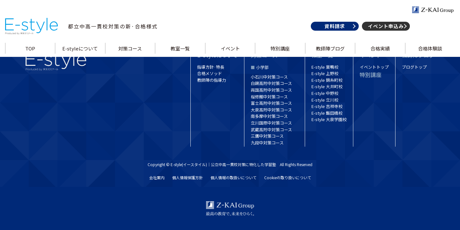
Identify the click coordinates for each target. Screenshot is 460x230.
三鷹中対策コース (267, 136)
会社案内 (157, 177)
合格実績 (378, 55)
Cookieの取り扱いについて (287, 177)
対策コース (131, 55)
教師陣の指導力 (211, 80)
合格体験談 (429, 55)
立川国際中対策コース (271, 123)
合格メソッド (209, 73)
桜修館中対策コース (269, 97)
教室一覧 (180, 55)
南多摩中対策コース (269, 116)
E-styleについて (81, 55)
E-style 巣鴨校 (324, 67)
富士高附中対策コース (271, 103)
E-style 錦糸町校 (326, 80)
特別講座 (279, 55)
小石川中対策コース (269, 77)
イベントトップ (374, 67)
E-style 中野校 (324, 93)
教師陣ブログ (329, 55)
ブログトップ (414, 67)
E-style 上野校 (324, 73)
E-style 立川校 (324, 100)
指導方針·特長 (210, 67)
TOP (32, 55)
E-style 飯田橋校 (326, 113)
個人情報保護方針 (187, 177)
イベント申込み (384, 33)
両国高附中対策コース (271, 90)
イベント (230, 55)
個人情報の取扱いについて (234, 177)
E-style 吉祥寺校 (326, 106)
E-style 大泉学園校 (329, 119)
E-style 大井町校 (326, 86)
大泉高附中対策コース (271, 110)
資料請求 (332, 33)
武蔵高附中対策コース (271, 129)
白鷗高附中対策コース (271, 83)
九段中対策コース (267, 143)
